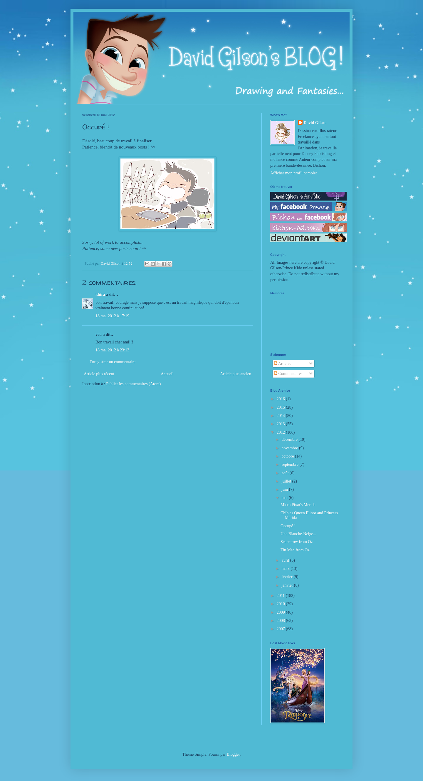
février (287, 577)
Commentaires (288, 373)
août (285, 473)
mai (285, 497)
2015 (281, 407)
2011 (281, 595)
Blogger (233, 754)
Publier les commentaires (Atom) (133, 384)
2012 (281, 432)
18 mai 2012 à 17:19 (112, 316)
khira (100, 294)
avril (285, 560)
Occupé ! (288, 526)
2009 (281, 612)
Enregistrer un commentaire (112, 362)
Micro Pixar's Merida (298, 505)
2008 (281, 620)
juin (285, 489)
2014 (281, 415)
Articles (282, 363)
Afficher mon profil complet (293, 173)
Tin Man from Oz (295, 550)
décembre (289, 439)
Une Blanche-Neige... (298, 534)
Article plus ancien (235, 374)
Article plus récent (99, 374)
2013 (281, 424)
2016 (281, 399)
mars (286, 568)
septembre (290, 464)
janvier (287, 585)
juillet (286, 481)
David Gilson (315, 123)
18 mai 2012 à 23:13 (112, 350)
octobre (288, 456)
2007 (281, 629)
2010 (281, 604)
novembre (290, 448)
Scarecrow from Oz (297, 542)
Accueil (167, 374)
